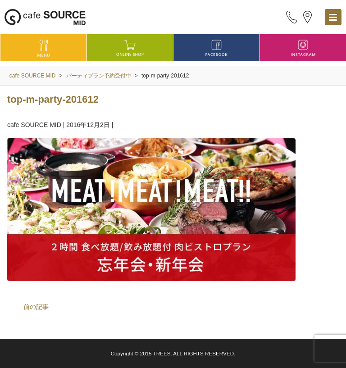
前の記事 (36, 306)
